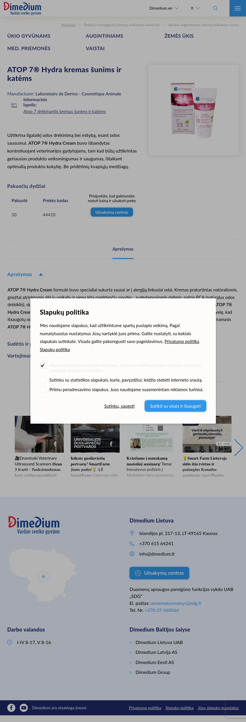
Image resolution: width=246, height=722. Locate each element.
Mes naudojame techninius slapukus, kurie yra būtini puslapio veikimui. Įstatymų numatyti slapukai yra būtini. (125, 367)
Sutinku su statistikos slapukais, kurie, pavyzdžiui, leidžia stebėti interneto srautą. (126, 379)
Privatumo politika (182, 341)
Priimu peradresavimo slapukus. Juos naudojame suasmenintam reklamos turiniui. (126, 389)
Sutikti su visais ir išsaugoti (175, 406)
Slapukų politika (55, 349)
